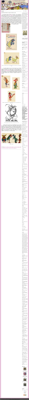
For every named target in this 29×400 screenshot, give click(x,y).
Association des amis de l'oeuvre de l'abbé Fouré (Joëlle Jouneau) (25, 265)
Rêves (22, 218)
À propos (25, 36)
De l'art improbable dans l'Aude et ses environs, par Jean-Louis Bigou (25, 276)
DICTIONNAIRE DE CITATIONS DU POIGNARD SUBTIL (24, 182)
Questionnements (23, 217)
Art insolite (23, 151)
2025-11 (22, 96)
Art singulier (24, 119)
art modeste (24, 107)
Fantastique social (23, 189)
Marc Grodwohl (23, 338)
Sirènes (22, 220)
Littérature (23, 206)
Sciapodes (23, 219)
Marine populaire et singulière (24, 208)
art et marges (3, 147)
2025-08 (23, 99)
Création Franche (23, 118)
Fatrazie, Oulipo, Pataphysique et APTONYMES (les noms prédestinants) (24, 282)
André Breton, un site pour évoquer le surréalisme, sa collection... (24, 258)
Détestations (23, 178)
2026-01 (23, 94)
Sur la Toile (23, 223)
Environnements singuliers (24, 187)
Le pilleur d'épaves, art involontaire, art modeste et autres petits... (24, 327)
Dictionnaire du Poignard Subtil (25, 71)
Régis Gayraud (23, 130)
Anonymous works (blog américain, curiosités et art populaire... (24, 261)
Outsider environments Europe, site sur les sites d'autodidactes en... (24, 350)
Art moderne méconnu (24, 153)
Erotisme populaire (23, 188)
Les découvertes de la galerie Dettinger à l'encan (24, 125)
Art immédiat (23, 149)
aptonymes (23, 107)
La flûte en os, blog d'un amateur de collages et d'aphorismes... (24, 307)
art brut (26, 118)
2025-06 (23, 101)
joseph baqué (12, 147)
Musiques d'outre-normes (24, 209)
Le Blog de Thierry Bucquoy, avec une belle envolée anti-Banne (24, 316)
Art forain (23, 148)
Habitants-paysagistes (24, 112)
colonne (2, 17)
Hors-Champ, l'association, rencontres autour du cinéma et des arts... (25, 293)
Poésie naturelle (24, 110)
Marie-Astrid (23, 128)
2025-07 (23, 100)
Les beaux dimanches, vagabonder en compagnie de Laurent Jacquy (24, 331)
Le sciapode (23, 122)
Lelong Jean (23, 136)
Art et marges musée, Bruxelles (25, 262)
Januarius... (23, 57)
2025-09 (23, 98)
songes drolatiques (7, 70)
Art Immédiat (24, 111)
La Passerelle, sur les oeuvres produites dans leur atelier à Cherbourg (24, 311)
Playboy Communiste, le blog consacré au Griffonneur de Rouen (24, 354)
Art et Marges (11, 15)
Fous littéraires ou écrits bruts (24, 190)
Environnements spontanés (25, 113)
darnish (22, 133)
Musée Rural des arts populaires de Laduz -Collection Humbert (25, 343)
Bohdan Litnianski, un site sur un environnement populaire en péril (25, 270)
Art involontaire (23, 152)
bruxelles (9, 147)
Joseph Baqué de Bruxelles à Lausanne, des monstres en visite (8, 12)
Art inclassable (23, 150)
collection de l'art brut (16, 147)
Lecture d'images (23, 203)
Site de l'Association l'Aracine (24, 357)
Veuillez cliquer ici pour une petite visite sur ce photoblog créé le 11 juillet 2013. (24, 45)
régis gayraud (24, 108)
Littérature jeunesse (23, 207)
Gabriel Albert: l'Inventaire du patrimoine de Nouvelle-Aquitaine (24, 286)
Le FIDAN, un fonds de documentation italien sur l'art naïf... (24, 320)
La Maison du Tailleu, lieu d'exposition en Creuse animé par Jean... (24, 309)
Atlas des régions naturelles (24, 268)
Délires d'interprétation (24, 177)
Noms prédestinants (25, 110)
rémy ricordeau (23, 115)
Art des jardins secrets (24, 147)
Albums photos (23, 366)
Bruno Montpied (24, 109)
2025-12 (23, 95)
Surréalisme (23, 224)
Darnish (22, 126)
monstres (18, 147)
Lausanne (6, 128)
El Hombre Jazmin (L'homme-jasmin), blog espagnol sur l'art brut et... (25, 280)
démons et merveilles (6, 147)
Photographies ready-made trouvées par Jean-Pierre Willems (25, 377)
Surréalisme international (24, 358)
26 (23, 91)
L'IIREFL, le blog (23, 300)
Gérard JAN (23, 123)
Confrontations (23, 170)
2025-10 (23, 97)
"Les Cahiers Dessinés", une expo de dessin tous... (24, 132)
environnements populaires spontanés (24, 117)
